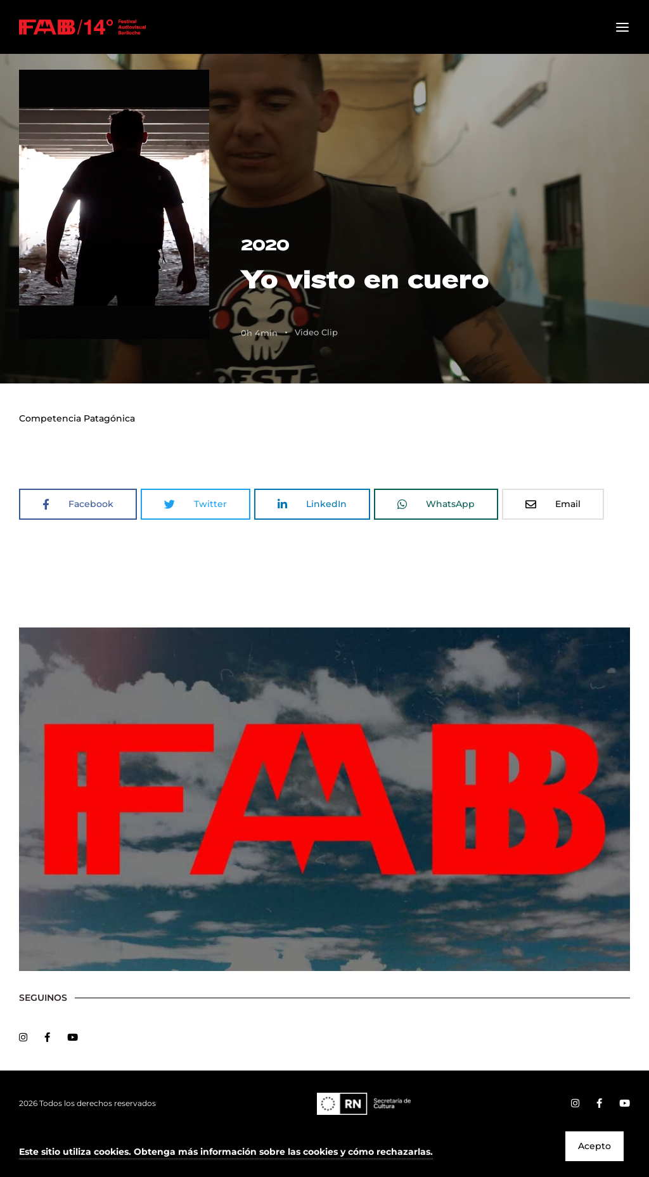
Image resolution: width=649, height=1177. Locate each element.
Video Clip (316, 332)
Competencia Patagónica (77, 418)
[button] (226, 1152)
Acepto (594, 1146)
